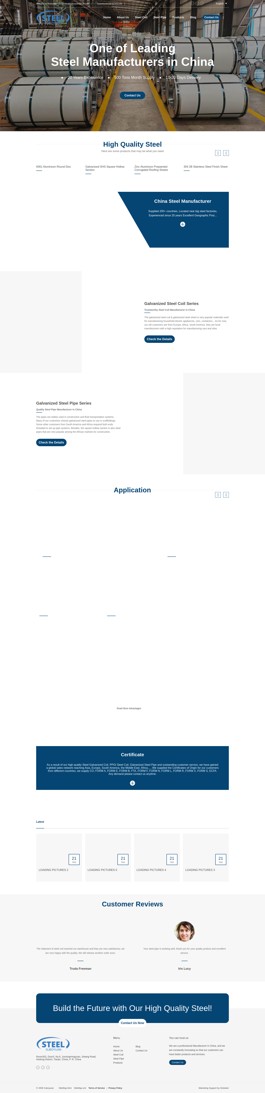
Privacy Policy (115, 1088)
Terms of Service (96, 1088)
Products (118, 1062)
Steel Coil (118, 1054)
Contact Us (211, 17)
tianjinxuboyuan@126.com (77, 4)
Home (116, 1046)
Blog (138, 1046)
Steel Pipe (118, 1058)
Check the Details (159, 339)
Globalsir (224, 1088)
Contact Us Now (132, 1023)
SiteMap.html (65, 1088)
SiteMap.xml (80, 1088)
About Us (118, 1050)
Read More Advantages (135, 709)
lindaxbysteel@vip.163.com (109, 4)
